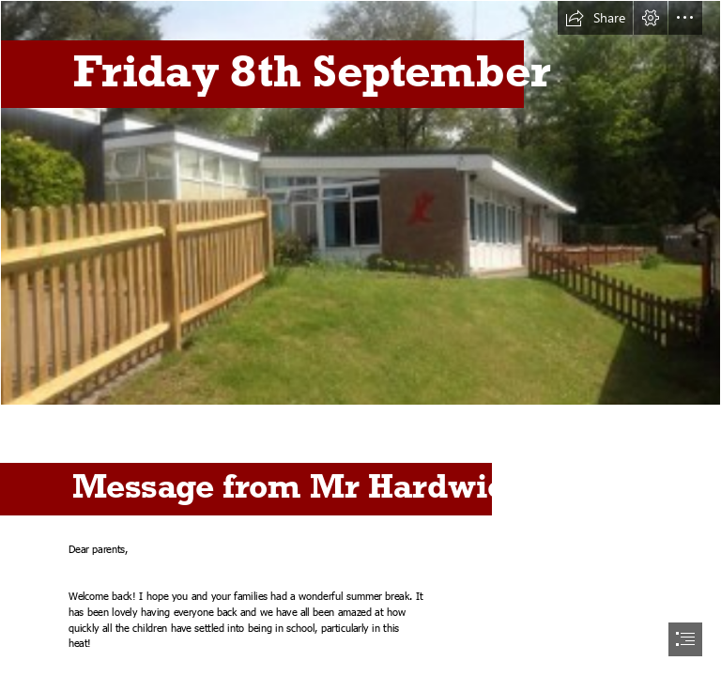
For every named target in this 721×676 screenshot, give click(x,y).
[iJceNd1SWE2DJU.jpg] (360, 203)
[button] (595, 18)
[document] (360, 338)
